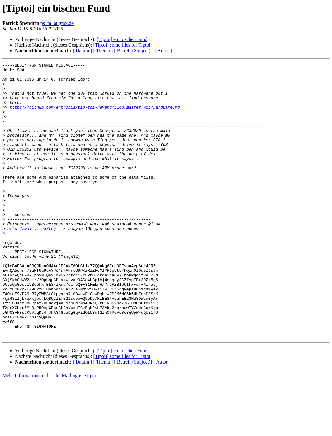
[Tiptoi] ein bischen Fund (122, 39)
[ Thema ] (103, 50)
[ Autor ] (163, 50)
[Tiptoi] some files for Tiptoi (121, 45)
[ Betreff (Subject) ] (133, 50)
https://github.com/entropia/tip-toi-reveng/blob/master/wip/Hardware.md (95, 116)
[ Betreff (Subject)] (133, 417)
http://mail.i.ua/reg (31, 262)
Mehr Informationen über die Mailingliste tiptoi (49, 430)
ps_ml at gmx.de (57, 23)
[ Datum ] (82, 50)
